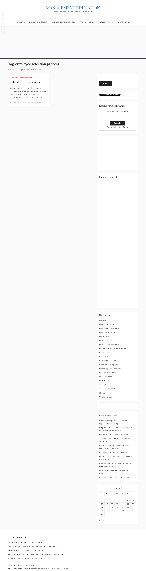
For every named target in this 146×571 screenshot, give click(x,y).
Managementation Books (64, 22)
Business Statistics (107, 332)
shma (27, 102)
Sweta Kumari (14, 542)
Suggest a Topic (106, 22)
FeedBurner (123, 127)
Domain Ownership (38, 22)
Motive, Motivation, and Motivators (114, 477)
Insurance (103, 356)
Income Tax (104, 352)
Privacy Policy (87, 22)
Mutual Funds (105, 381)
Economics (104, 336)
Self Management (107, 389)
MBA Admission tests (108, 373)
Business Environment (109, 324)
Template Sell (63, 568)
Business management (109, 328)
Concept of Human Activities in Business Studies (43, 554)
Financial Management (109, 344)
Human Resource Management (22, 78)
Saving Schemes (106, 385)
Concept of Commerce (33, 550)
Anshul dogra (13, 550)
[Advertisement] (73, 43)
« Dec (101, 520)
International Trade (107, 361)
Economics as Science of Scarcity (113, 434)
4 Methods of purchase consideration (41, 546)
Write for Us (124, 22)
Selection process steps (25, 82)
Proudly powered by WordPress (22, 568)
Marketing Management (110, 369)
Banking (102, 320)
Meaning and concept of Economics (115, 452)
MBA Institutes (105, 377)
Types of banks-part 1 (32, 542)
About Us (20, 22)
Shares (102, 393)
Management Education (73, 8)
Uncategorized (105, 397)
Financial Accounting (108, 340)
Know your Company (108, 364)
